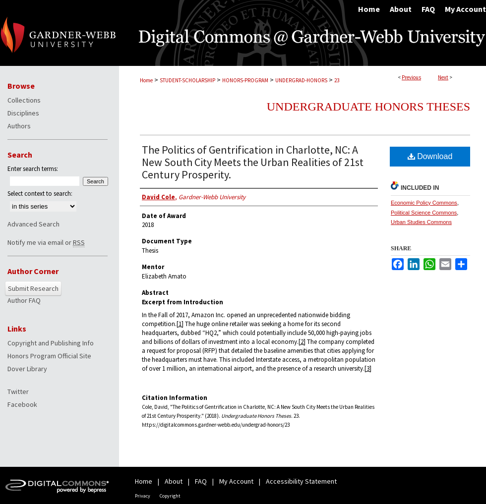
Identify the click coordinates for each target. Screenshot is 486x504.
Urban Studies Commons (421, 222)
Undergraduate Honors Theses (368, 106)
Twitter (18, 391)
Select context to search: (39, 193)
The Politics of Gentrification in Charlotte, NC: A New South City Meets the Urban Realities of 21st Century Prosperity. (253, 162)
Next (443, 77)
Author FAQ (24, 300)
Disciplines (23, 113)
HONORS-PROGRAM (245, 80)
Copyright (170, 496)
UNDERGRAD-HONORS (301, 80)
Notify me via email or (46, 242)
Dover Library (27, 368)
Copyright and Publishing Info (50, 342)
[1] (180, 324)
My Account (236, 481)
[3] (367, 368)
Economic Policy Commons (424, 203)
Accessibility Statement (301, 481)
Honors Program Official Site (49, 355)
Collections (24, 100)
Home (146, 80)
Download (430, 156)
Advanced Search (33, 224)
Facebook (22, 404)
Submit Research (33, 288)
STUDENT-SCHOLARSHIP (187, 80)
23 (336, 80)
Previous (411, 77)
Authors (19, 125)
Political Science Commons (424, 213)
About (173, 481)
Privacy (142, 496)
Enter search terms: (32, 169)
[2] (302, 341)
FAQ (201, 481)
